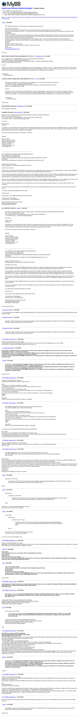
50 (75, 17)
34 (50, 17)
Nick (3, 607)
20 (29, 17)
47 (70, 17)
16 (23, 17)
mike (3, 563)
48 (72, 17)
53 (3, 18)
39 (58, 17)
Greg (37, 78)
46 (69, 17)
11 (15, 17)
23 (34, 17)
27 (40, 17)
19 (27, 17)
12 (17, 17)
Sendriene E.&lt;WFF (7, 310)
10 (14, 17)
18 (26, 17)
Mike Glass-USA (39, 56)
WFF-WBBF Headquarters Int (9, 339)
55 (6, 18)
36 (53, 17)
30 (44, 17)
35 (52, 17)
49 (73, 17)
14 (20, 17)
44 (65, 17)
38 (56, 17)
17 (24, 17)
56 (8, 18)
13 (18, 17)
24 (35, 17)
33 (49, 17)
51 (76, 17)
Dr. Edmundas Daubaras (8, 348)
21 (31, 17)
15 (21, 17)
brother (4, 511)
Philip (3, 22)
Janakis (4, 360)
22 (32, 17)
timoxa (4, 489)
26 (38, 17)
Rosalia (4, 657)
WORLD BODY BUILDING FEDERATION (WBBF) (17, 8)
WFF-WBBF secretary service (9, 449)
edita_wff (4, 549)
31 (46, 17)
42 (62, 17)
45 (67, 17)
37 (55, 17)
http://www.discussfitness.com (12, 49)
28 (41, 17)
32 (47, 17)
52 (2, 18)
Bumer (4, 475)
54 (5, 18)
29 (43, 17)
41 (61, 17)
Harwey (18, 208)
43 (64, 17)
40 (59, 17)
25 (37, 17)
